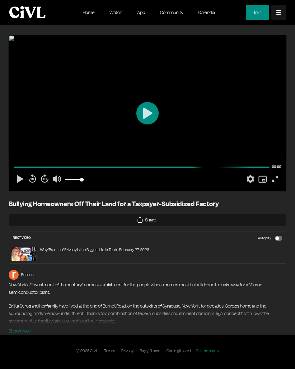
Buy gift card (150, 350)
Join (257, 12)
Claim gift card (178, 350)
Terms (109, 350)
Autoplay (270, 238)
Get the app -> (207, 350)
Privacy (127, 350)
